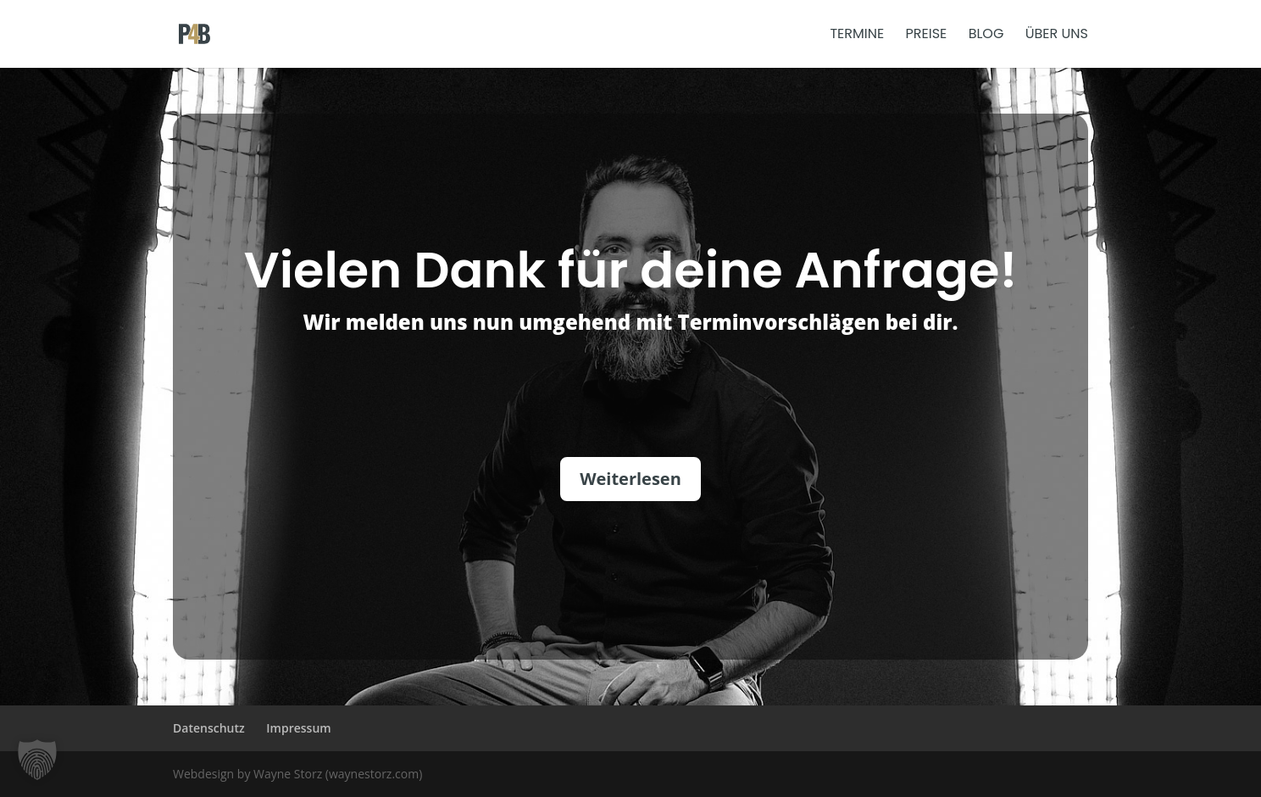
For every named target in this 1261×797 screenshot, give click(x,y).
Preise (926, 35)
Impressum (298, 728)
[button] (37, 759)
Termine (857, 35)
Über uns (1056, 35)
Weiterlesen (630, 478)
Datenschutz (209, 728)
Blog (986, 35)
